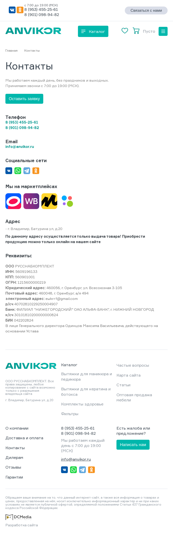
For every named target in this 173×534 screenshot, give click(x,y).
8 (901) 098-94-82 (41, 14)
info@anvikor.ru (76, 459)
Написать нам (133, 444)
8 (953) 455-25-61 (41, 9)
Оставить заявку (24, 99)
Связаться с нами (146, 10)
